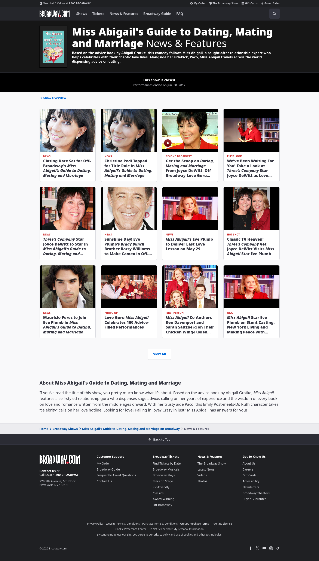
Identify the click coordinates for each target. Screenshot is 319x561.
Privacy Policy (95, 523)
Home (44, 429)
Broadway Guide (157, 13)
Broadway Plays (164, 475)
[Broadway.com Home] (55, 13)
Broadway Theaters (256, 493)
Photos (202, 481)
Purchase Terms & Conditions (160, 523)
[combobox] (255, 14)
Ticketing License (221, 523)
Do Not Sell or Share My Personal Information (176, 529)
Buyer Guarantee (255, 499)
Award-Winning (163, 499)
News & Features (124, 13)
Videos (202, 475)
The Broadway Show (223, 3)
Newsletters (251, 487)
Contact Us (48, 471)
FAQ (179, 13)
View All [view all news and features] (159, 354)
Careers (248, 469)
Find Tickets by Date (167, 463)
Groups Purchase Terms (194, 523)
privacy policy (162, 534)
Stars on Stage (163, 481)
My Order (198, 3)
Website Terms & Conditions (123, 523)
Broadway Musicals (166, 469)
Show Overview (53, 98)
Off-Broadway (162, 505)
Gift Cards (250, 3)
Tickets (98, 13)
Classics (158, 493)
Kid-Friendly (161, 487)
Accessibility (251, 481)
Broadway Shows (63, 429)
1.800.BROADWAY (65, 3)
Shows (81, 13)
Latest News (206, 469)
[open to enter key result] (274, 14)
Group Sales (270, 3)
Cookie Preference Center (130, 529)
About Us (249, 463)
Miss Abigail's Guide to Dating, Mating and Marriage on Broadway (129, 429)
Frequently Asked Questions (116, 475)
